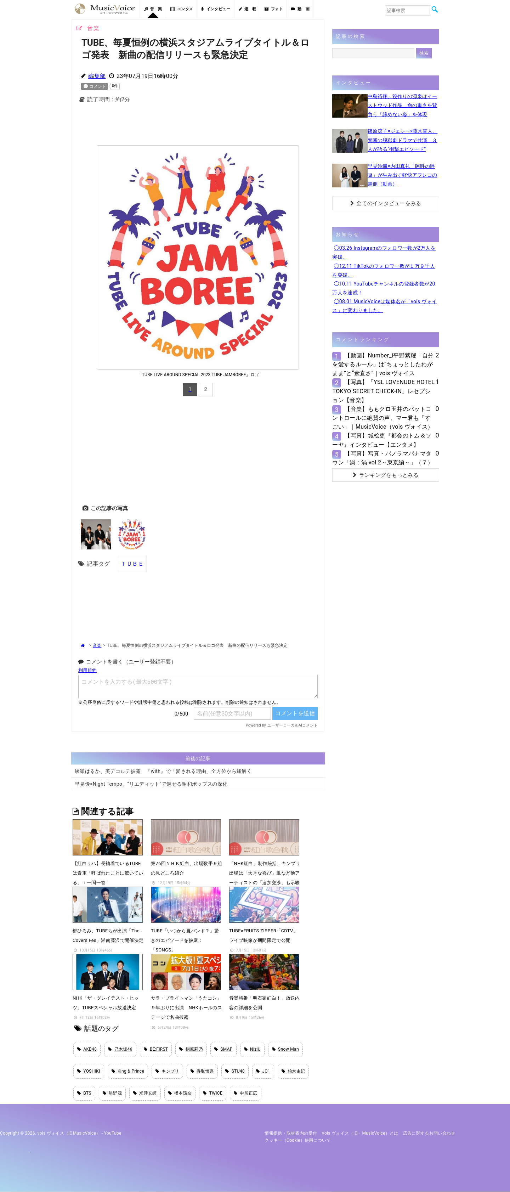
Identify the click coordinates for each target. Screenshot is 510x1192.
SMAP (223, 1049)
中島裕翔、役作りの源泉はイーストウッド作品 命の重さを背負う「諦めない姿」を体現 (402, 105)
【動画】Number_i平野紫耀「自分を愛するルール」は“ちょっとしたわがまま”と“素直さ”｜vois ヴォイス (383, 364)
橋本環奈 (180, 1093)
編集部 (97, 76)
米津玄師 (145, 1093)
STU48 (234, 1071)
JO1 (263, 1071)
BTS (84, 1093)
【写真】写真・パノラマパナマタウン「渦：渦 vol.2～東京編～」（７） (382, 458)
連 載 (247, 9)
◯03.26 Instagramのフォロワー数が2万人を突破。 (384, 252)
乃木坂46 (120, 1049)
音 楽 (153, 9)
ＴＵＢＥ (132, 563)
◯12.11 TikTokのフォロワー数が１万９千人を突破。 (383, 270)
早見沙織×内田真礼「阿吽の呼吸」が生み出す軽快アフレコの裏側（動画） (402, 175)
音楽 (97, 645)
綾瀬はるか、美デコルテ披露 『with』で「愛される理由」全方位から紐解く (163, 771)
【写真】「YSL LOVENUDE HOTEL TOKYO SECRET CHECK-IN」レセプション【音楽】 (383, 391)
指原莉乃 (191, 1049)
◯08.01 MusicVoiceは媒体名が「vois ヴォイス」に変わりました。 (384, 306)
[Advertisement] (198, 126)
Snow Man (285, 1049)
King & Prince (128, 1071)
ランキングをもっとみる (386, 475)
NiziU (252, 1049)
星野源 (112, 1093)
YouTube (112, 1133)
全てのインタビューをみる (385, 203)
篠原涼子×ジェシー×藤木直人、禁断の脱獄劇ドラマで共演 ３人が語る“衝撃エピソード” (402, 140)
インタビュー (215, 9)
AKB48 (87, 1049)
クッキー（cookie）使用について (298, 1140)
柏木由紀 (293, 1071)
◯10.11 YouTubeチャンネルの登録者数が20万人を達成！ (383, 288)
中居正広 (245, 1093)
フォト (274, 9)
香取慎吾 (202, 1071)
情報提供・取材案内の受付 (291, 1133)
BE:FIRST (156, 1049)
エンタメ (181, 9)
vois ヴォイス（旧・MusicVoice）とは (360, 1133)
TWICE (212, 1093)
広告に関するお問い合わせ (429, 1133)
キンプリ (167, 1071)
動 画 (300, 9)
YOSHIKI (88, 1071)
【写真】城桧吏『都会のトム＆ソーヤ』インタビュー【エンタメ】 (381, 440)
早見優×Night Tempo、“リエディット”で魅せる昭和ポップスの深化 (151, 783)
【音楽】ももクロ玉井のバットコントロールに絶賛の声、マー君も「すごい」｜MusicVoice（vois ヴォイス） (382, 418)
